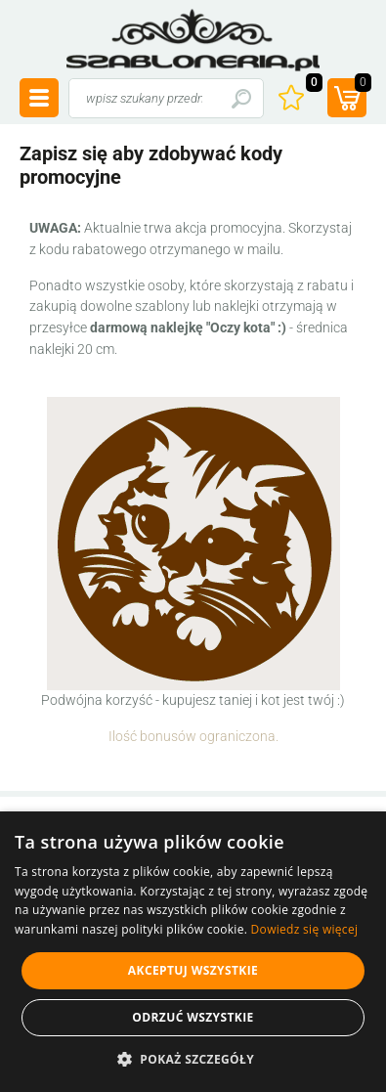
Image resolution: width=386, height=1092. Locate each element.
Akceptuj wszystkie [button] (193, 970)
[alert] (193, 951)
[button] (193, 1059)
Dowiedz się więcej (305, 929)
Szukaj (241, 98)
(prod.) (360, 85)
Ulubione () (312, 85)
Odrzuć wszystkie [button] (192, 1017)
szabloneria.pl (193, 40)
